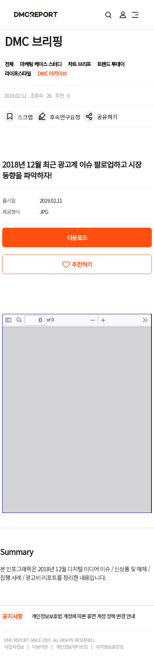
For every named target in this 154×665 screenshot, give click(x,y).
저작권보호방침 (110, 646)
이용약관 (40, 646)
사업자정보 (14, 646)
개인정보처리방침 (72, 646)
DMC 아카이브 (51, 73)
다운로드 (77, 237)
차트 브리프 (79, 64)
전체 (9, 64)
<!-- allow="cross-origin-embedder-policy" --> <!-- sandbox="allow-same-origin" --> (76, 413)
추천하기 (82, 264)
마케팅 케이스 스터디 (40, 64)
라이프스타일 (18, 73)
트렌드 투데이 (110, 64)
